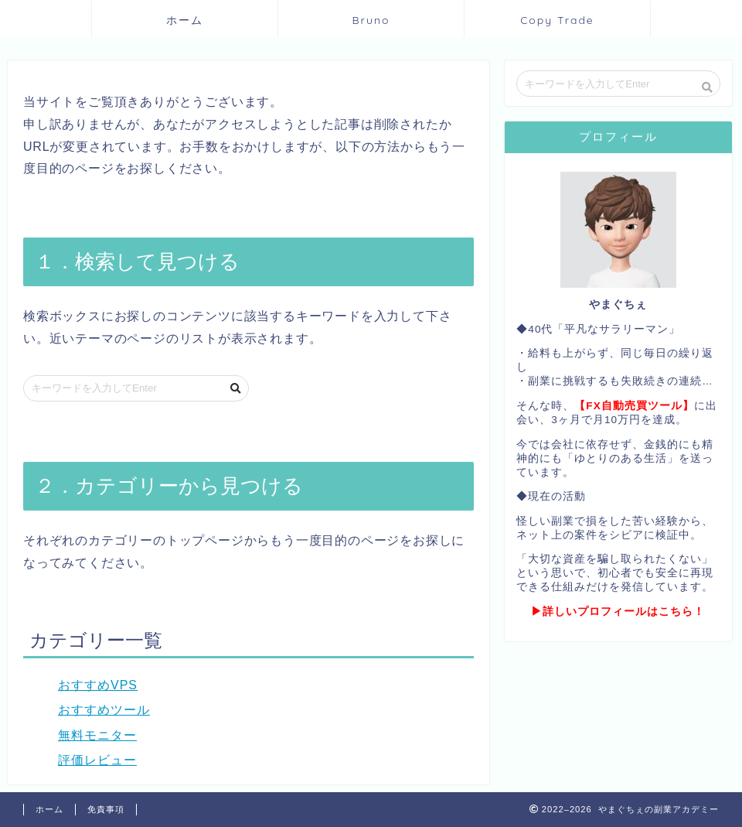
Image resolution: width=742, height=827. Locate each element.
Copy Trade (557, 20)
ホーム (184, 20)
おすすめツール (104, 709)
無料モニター (97, 735)
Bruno (371, 20)
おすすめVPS (98, 685)
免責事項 (105, 809)
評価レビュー (97, 760)
